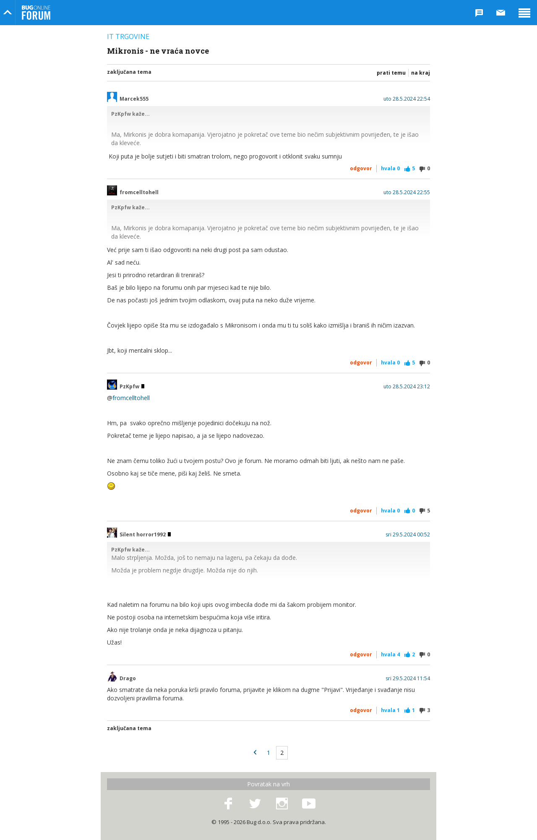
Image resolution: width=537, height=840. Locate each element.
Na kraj (420, 72)
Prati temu (391, 72)
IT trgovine (128, 36)
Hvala (390, 168)
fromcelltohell (139, 192)
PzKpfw (132, 387)
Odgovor (361, 168)
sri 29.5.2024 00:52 (408, 535)
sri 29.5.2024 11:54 (408, 678)
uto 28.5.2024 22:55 (406, 192)
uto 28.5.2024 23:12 (406, 387)
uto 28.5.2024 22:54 (406, 99)
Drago (128, 678)
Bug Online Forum (36, 12)
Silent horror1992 (145, 535)
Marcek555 (134, 99)
